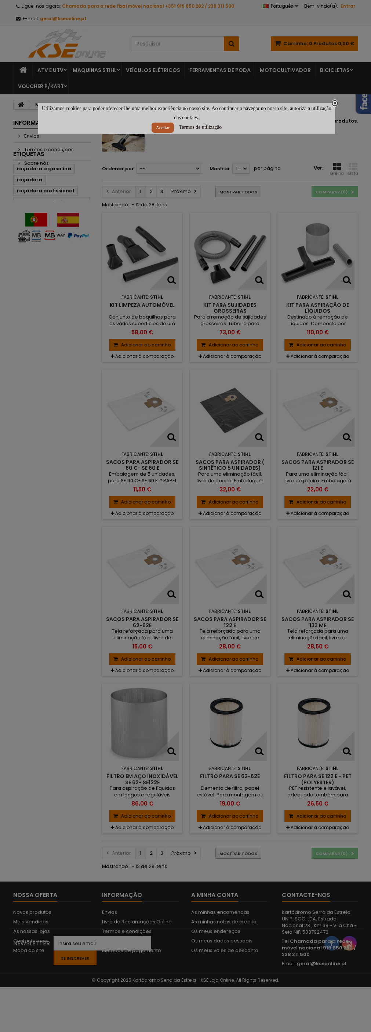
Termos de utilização (200, 127)
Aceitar (163, 127)
